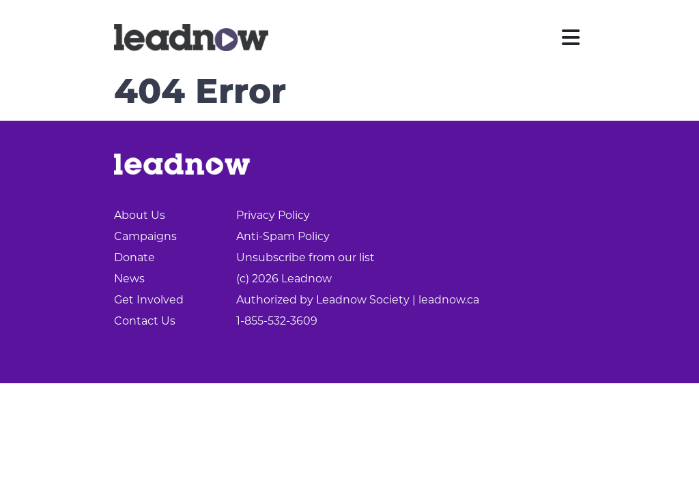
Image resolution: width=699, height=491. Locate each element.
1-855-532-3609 (276, 320)
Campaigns (145, 236)
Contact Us (144, 320)
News (129, 278)
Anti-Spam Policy (283, 236)
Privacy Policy (273, 215)
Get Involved (149, 299)
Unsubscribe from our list (305, 257)
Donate (134, 257)
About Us (139, 215)
